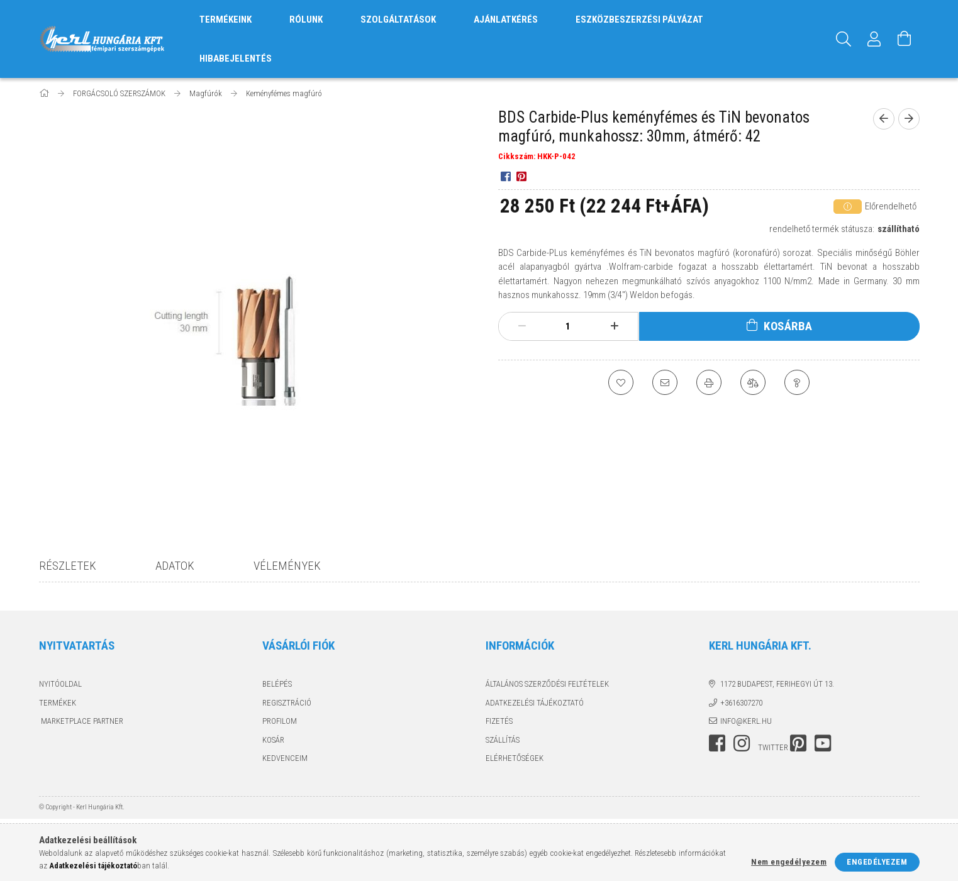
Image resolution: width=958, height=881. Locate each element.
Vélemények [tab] (287, 565)
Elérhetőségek (514, 758)
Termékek (57, 702)
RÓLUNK (306, 19)
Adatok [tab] (174, 565)
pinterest (798, 743)
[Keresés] (844, 39)
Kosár (273, 740)
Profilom (279, 721)
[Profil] (874, 39)
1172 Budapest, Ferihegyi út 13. (777, 684)
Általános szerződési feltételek (547, 684)
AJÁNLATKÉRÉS (506, 19)
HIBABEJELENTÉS (235, 58)
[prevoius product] (883, 119)
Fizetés (499, 721)
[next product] (909, 119)
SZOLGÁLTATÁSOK (398, 19)
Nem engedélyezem (789, 862)
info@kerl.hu (746, 721)
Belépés (277, 684)
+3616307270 (741, 702)
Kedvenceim (285, 758)
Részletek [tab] (67, 565)
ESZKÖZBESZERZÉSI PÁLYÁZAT (639, 19)
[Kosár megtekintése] (904, 39)
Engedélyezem (877, 862)
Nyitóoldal (60, 684)
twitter (773, 747)
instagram (741, 743)
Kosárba (788, 326)
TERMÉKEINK (225, 19)
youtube (823, 743)
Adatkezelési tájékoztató (535, 702)
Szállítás (503, 740)
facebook (717, 743)
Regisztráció (286, 702)
